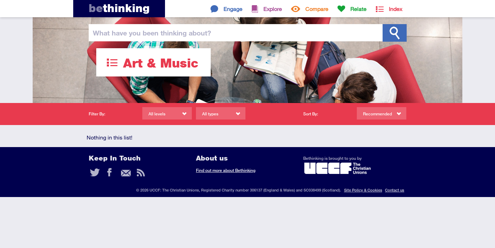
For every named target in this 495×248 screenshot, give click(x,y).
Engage (232, 9)
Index (395, 9)
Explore (272, 9)
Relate (358, 9)
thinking (119, 8)
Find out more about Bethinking (225, 170)
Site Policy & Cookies (363, 190)
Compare (316, 9)
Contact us (394, 190)
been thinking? (152, 33)
